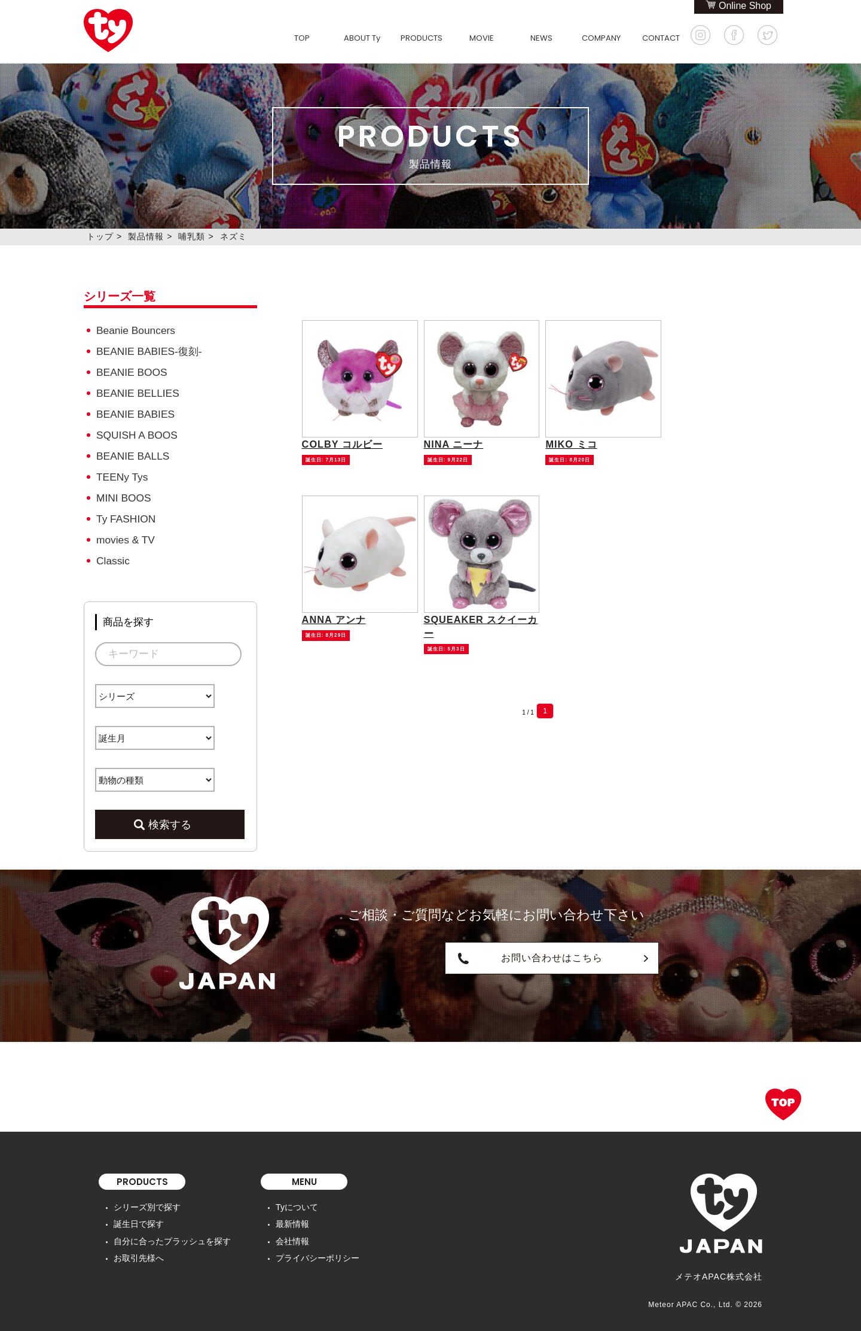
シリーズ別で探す (147, 1199)
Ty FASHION (125, 513)
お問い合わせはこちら (496, 950)
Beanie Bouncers (134, 330)
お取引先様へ (139, 1249)
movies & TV (125, 533)
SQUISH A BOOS (136, 431)
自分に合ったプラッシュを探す (172, 1233)
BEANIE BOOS (131, 370)
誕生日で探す (139, 1216)
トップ (100, 236)
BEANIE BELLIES (137, 391)
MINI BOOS (123, 493)
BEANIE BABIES (134, 411)
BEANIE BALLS (132, 452)
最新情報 (292, 1216)
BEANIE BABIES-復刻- (148, 350)
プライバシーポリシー (317, 1249)
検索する (169, 817)
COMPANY (601, 38)
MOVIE (481, 38)
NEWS (541, 38)
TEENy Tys (121, 472)
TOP (302, 38)
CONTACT (661, 38)
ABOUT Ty (362, 38)
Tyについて (297, 1199)
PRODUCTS (421, 38)
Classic (112, 554)
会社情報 (292, 1233)
